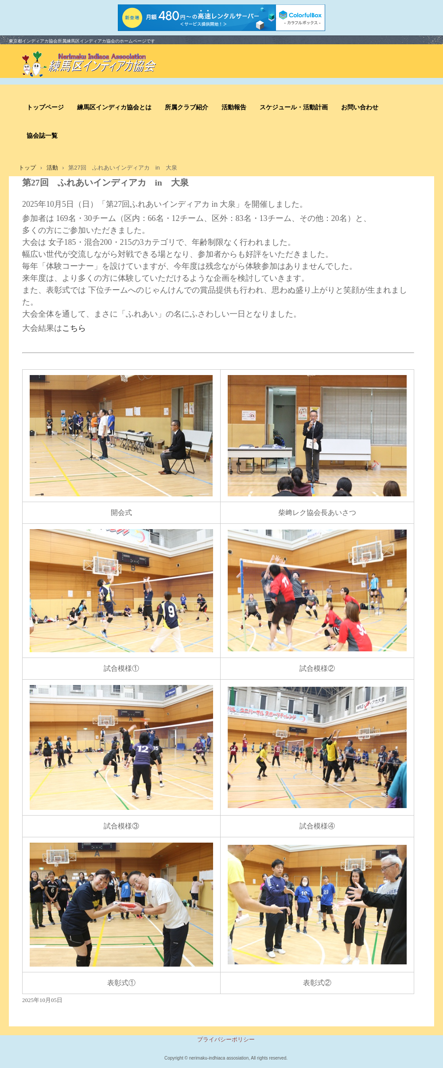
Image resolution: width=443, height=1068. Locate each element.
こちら (74, 328)
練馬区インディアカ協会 (97, 64)
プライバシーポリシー (226, 1039)
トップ (27, 167)
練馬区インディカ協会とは (114, 107)
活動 (52, 167)
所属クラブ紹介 (186, 107)
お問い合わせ (359, 107)
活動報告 (234, 107)
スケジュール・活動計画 (294, 107)
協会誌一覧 (42, 135)
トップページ (45, 107)
